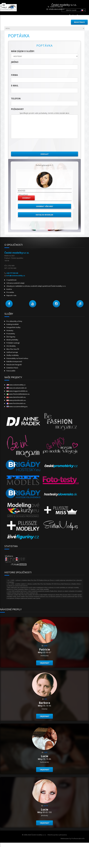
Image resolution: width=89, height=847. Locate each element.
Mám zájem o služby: (23, 51)
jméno (14, 62)
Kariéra (9, 289)
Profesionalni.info (78, 838)
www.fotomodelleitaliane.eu (18, 394)
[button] (9, 303)
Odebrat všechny (44, 206)
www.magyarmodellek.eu (17, 391)
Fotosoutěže (10, 371)
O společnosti (11, 280)
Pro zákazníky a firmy (14, 321)
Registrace (79, 22)
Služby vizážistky (12, 355)
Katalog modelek (44, 214)
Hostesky (9, 330)
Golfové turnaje (12, 352)
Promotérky (10, 334)
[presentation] (29, 145)
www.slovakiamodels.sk (16, 388)
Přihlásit (63, 22)
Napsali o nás (11, 295)
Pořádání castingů (13, 343)
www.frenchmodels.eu (15, 403)
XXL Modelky (11, 346)
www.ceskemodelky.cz (15, 385)
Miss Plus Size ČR (12, 349)
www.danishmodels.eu (16, 397)
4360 (45, 646)
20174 (46, 806)
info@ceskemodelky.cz (56, 9)
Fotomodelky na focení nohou (17, 358)
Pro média (10, 292)
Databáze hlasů (12, 368)
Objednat (44, 663)
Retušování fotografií (14, 364)
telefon (16, 98)
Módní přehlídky (12, 340)
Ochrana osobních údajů (15, 283)
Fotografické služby (13, 327)
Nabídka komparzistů (14, 361)
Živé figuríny (10, 337)
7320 (45, 752)
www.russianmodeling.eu (17, 406)
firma (14, 75)
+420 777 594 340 (12, 273)
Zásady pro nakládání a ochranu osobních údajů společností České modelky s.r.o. (36, 286)
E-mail (14, 85)
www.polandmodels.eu (16, 400)
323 (45, 699)
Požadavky (17, 109)
